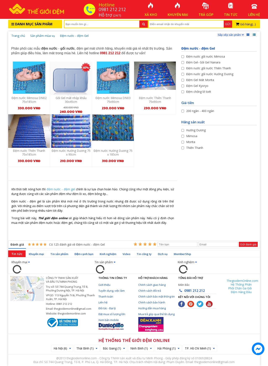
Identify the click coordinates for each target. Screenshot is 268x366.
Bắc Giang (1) (114, 348)
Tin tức (16, 254)
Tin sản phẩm (59, 254)
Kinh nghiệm (108, 254)
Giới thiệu (104, 285)
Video (126, 254)
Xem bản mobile (108, 320)
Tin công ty (144, 254)
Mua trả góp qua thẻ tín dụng (156, 314)
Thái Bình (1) (86, 348)
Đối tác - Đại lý (107, 308)
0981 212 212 (191, 290)
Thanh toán (105, 296)
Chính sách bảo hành (151, 302)
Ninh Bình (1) (141, 348)
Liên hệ (102, 302)
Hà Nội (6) (62, 348)
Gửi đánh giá (248, 244)
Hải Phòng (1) (168, 348)
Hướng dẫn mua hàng (152, 308)
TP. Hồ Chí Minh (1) (200, 348)
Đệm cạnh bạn (84, 254)
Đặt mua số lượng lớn (111, 314)
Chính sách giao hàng (152, 285)
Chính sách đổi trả (149, 291)
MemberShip (182, 254)
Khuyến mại (36, 254)
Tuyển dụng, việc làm (111, 291)
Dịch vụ (162, 254)
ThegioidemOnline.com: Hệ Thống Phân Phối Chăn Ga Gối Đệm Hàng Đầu (242, 286)
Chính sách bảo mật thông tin (156, 296)
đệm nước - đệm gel (61, 189)
